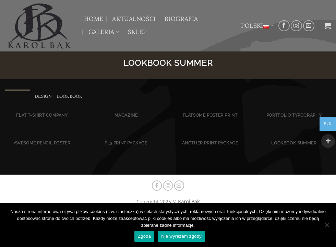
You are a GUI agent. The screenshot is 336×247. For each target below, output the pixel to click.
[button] (327, 25)
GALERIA (103, 32)
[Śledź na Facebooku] (284, 26)
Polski (257, 26)
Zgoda (144, 236)
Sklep (137, 32)
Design (43, 96)
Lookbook (70, 96)
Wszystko (17, 96)
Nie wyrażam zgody (181, 236)
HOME (93, 19)
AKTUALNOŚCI (134, 19)
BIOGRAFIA (181, 19)
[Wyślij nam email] (308, 26)
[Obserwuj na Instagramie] (296, 26)
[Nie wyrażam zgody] (327, 227)
